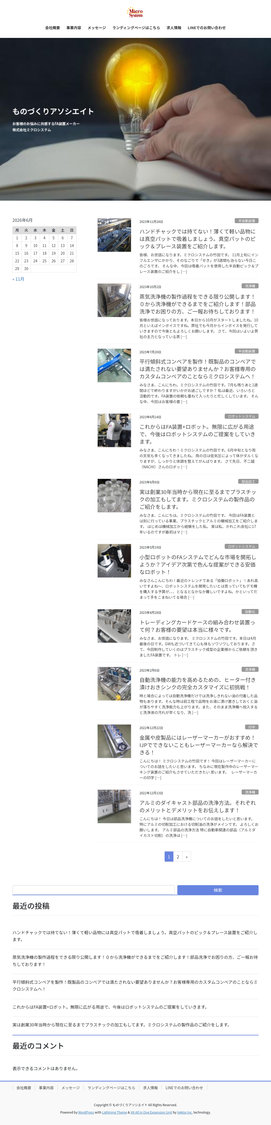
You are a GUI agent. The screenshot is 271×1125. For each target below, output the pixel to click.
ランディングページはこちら (112, 1087)
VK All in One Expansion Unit (151, 1112)
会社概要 (23, 1087)
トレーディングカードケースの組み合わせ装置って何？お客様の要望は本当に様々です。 (197, 625)
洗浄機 (250, 285)
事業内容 (46, 1087)
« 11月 (18, 279)
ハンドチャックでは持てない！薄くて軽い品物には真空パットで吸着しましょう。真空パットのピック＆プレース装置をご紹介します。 (197, 238)
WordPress (86, 1112)
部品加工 (248, 481)
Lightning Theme (114, 1112)
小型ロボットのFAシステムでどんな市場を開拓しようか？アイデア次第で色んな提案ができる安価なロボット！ (197, 564)
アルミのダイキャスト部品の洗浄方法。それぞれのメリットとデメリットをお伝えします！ (197, 806)
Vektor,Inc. (185, 1112)
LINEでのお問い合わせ (184, 1087)
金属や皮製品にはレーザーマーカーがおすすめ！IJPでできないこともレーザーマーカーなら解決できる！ (198, 745)
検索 (218, 890)
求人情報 (150, 1087)
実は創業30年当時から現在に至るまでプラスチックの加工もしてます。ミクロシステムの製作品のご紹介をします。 (197, 499)
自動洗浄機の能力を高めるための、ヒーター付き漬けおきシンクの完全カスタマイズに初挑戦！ (197, 683)
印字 (252, 727)
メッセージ (70, 1087)
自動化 (250, 611)
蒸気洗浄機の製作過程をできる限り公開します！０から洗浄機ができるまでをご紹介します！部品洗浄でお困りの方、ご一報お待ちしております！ (197, 304)
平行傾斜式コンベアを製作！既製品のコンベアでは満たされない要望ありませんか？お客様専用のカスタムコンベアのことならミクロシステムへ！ (197, 369)
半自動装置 (246, 220)
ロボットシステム (241, 416)
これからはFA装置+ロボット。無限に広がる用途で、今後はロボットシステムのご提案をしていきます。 (197, 434)
